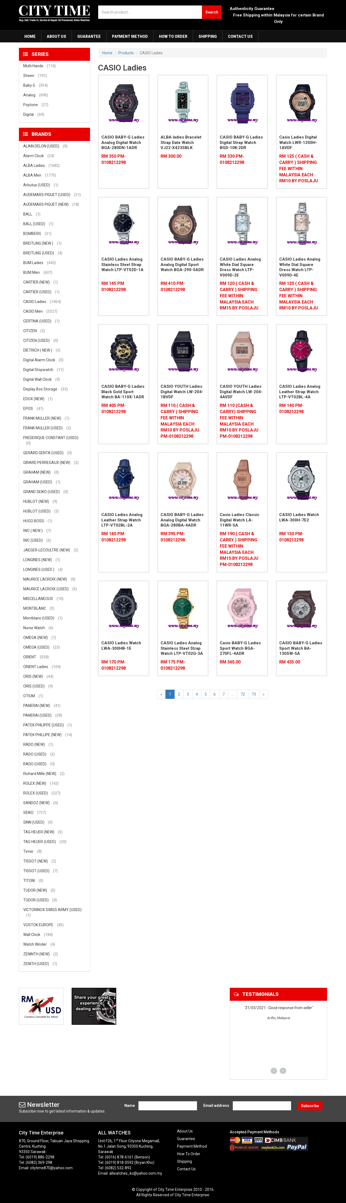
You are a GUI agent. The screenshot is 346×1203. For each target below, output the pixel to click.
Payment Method (130, 36)
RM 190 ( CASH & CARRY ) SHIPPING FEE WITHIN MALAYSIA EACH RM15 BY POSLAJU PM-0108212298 (239, 549)
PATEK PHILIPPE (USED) (47, 725)
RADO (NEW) (38, 744)
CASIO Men (40, 311)
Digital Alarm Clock (43, 360)
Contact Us (240, 36)
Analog (35, 95)
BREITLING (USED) (42, 253)
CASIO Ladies (42, 301)
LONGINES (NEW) (41, 559)
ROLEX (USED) (42, 793)
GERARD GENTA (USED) (47, 453)
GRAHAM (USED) (42, 482)
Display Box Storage (45, 389)
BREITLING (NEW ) (42, 243)
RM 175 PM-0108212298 (173, 665)
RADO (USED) (39, 754)
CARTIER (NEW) (40, 282)
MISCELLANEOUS (43, 598)
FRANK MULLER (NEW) (46, 418)
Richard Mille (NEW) (44, 773)
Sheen (35, 75)
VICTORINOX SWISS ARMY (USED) (52, 913)
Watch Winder (39, 944)
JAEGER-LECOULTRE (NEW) (50, 550)
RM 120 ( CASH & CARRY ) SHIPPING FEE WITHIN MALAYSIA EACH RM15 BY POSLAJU (239, 296)
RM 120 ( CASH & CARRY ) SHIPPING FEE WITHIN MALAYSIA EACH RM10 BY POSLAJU (298, 296)
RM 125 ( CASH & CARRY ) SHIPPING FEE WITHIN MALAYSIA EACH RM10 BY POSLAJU (298, 168)
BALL (32, 214)
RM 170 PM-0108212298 (113, 665)
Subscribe (310, 1106)
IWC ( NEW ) (37, 530)
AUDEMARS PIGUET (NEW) (51, 204)
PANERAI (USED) (42, 715)
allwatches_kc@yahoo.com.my (135, 1173)
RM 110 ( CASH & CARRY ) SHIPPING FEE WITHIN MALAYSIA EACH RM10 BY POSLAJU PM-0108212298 (180, 421)
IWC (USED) (37, 540)
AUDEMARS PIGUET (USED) (52, 194)
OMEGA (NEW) (39, 637)
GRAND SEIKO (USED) (45, 491)
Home (30, 36)
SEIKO (34, 812)
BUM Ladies (39, 262)
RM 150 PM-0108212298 (291, 536)
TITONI (33, 880)
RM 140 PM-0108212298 (291, 408)
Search (211, 12)
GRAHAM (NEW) (41, 472)
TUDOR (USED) (40, 900)
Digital (33, 114)
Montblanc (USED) (43, 618)
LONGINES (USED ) (43, 569)
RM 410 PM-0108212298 (173, 286)
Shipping (207, 36)
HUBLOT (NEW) (40, 501)
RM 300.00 (171, 156)
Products (126, 53)
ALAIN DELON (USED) (45, 146)
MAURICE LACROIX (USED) (50, 589)
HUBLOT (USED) (41, 511)
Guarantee (89, 36)
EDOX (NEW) (38, 399)
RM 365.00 (230, 662)
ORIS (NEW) (38, 676)
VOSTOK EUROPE (43, 925)
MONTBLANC (38, 608)
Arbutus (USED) (40, 185)
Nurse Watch (38, 628)
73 (254, 694)
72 (243, 694)
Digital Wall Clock (41, 379)
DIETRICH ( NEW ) (42, 350)
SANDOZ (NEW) (40, 803)
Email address (216, 1105)
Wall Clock (38, 934)
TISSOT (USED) (40, 871)
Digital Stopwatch (43, 369)
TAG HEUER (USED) (44, 841)
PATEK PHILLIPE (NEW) (47, 734)
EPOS (33, 408)
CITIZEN (34, 330)
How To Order (173, 36)
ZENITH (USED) (40, 963)
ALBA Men (39, 175)
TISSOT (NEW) (39, 861)
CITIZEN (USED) (40, 340)
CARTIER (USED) (41, 292)
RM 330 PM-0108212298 (232, 159)
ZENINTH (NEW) (40, 954)
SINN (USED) (38, 822)
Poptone (35, 104)
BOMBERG (37, 233)
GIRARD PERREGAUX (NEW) (51, 462)
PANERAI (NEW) (42, 705)
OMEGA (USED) (41, 647)
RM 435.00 (289, 662)
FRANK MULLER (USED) (47, 428)
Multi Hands (39, 66)
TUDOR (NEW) (39, 890)
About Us (56, 36)
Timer (32, 851)
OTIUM (33, 696)
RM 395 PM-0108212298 (173, 536)
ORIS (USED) (38, 686)
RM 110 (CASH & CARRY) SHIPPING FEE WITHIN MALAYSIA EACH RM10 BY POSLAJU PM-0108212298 (239, 421)
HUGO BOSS (37, 521)
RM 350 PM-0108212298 (113, 159)
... (232, 694)
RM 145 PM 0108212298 (113, 286)
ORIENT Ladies (42, 666)
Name (129, 1105)
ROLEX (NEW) (41, 783)
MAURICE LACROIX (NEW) (49, 579)
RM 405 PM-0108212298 (113, 408)
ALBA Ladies (41, 165)
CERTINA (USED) (41, 321)
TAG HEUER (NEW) (43, 832)
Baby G (35, 85)
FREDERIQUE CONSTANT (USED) (50, 441)
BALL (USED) (38, 224)
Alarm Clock (38, 156)
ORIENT (36, 657)
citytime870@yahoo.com (51, 1168)
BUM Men (37, 272)
